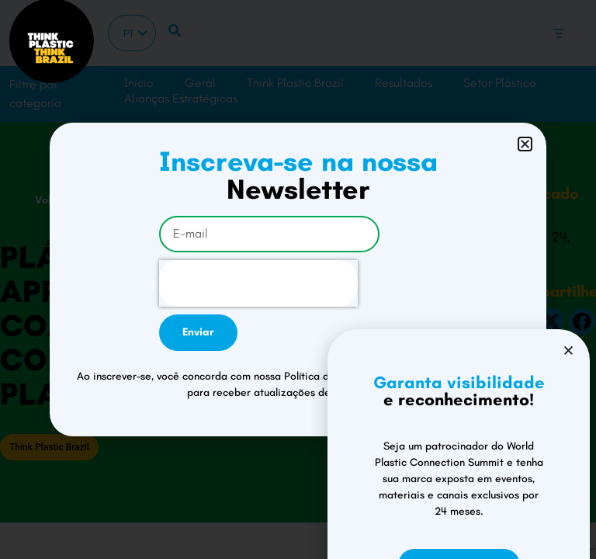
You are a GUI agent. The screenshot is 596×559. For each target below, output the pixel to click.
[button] (525, 144)
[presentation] (258, 283)
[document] (298, 279)
